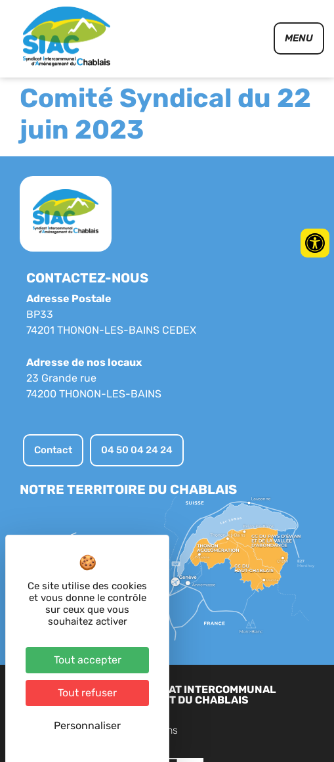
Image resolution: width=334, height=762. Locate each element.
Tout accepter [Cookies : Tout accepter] (87, 660)
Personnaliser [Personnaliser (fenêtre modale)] (87, 725)
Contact (209, 730)
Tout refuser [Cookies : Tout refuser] (87, 692)
